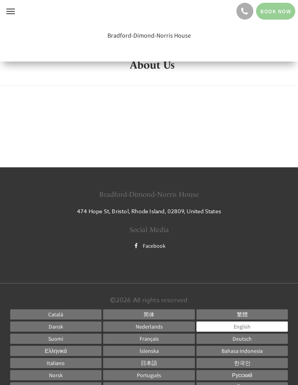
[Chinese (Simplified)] (149, 314)
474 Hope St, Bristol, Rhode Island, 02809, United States (149, 211)
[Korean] (242, 363)
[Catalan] (56, 314)
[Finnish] (56, 339)
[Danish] (56, 326)
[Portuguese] (149, 375)
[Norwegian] (56, 375)
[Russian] (242, 375)
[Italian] (56, 363)
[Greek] (56, 351)
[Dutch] (149, 326)
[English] (242, 326)
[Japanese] (149, 363)
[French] (149, 339)
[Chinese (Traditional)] (242, 314)
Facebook (149, 245)
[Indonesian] (242, 351)
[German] (242, 339)
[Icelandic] (149, 351)
